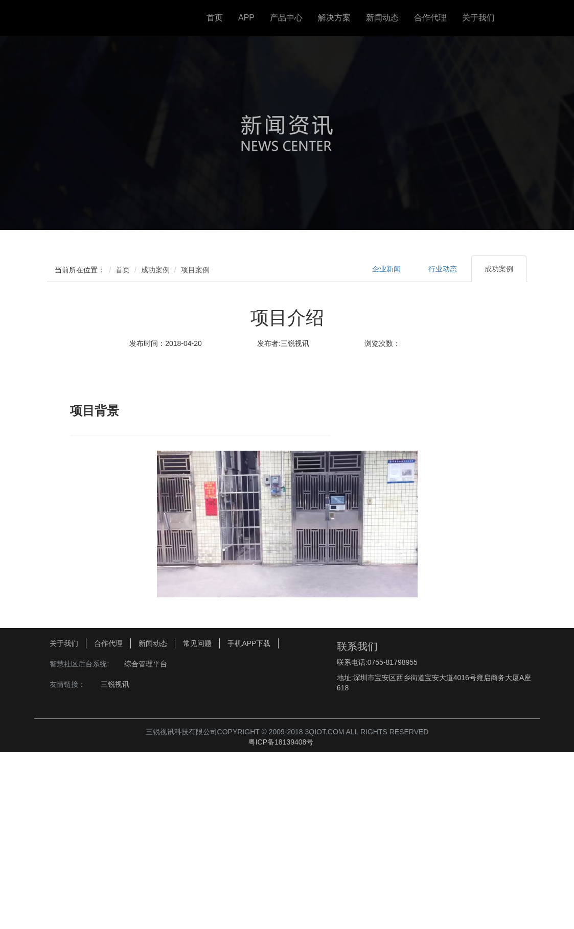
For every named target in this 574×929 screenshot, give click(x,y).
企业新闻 (386, 269)
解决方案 (334, 17)
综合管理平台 (145, 837)
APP (246, 17)
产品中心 (286, 17)
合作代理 (430, 17)
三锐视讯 (115, 857)
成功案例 (155, 270)
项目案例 (195, 270)
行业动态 (442, 269)
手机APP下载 (248, 816)
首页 (214, 17)
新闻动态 (382, 17)
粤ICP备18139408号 (281, 916)
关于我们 (478, 17)
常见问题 (197, 816)
